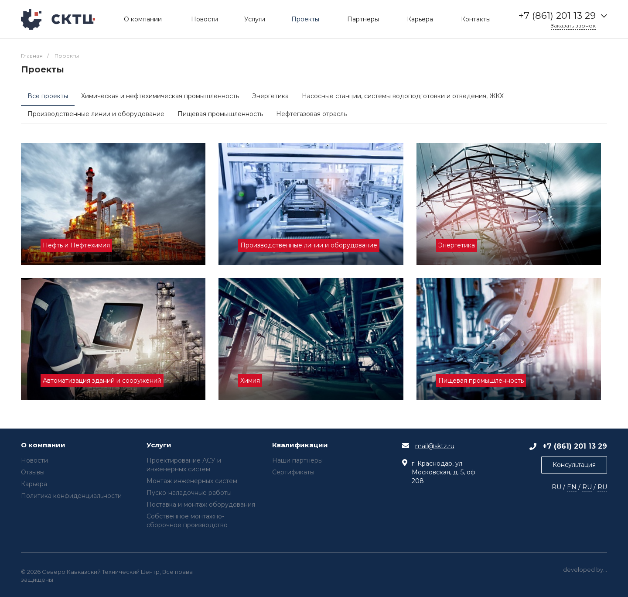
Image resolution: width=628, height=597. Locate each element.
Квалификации (300, 445)
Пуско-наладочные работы (189, 493)
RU (587, 487)
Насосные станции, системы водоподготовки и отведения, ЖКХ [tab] (403, 96)
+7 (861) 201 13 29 (557, 15)
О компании (43, 445)
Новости (34, 460)
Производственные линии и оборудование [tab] (95, 114)
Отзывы (32, 472)
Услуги (159, 445)
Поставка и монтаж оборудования (201, 504)
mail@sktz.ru (434, 446)
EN (572, 487)
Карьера (34, 484)
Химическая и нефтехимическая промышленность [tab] (160, 96)
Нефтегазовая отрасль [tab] (311, 114)
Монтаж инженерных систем (192, 481)
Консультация (574, 465)
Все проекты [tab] (47, 96)
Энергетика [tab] (270, 96)
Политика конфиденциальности (71, 496)
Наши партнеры (297, 460)
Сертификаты (293, 472)
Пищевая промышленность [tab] (220, 114)
